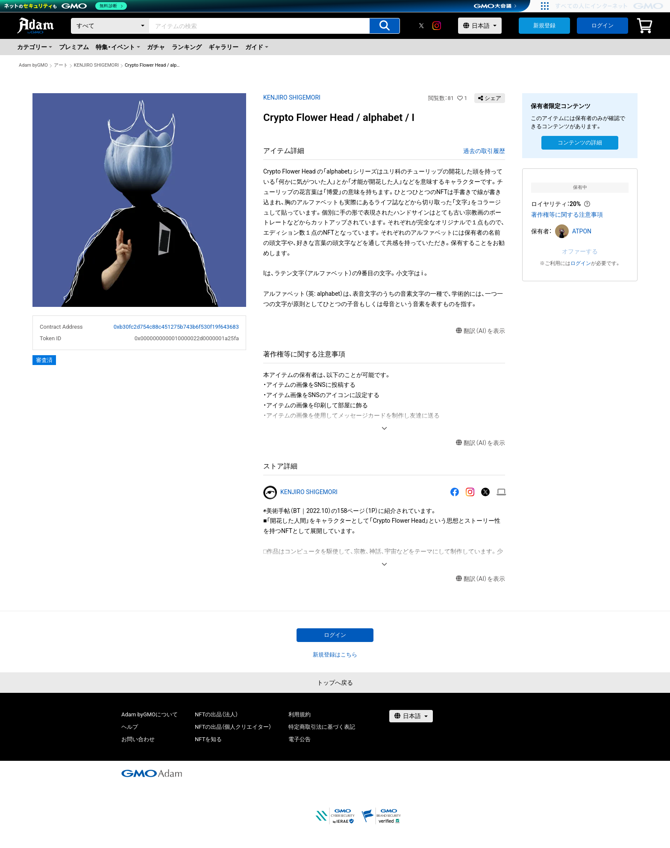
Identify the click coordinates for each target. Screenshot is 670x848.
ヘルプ (129, 727)
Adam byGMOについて (149, 714)
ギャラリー (223, 47)
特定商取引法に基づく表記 (321, 727)
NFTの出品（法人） (216, 714)
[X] (421, 25)
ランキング (187, 47)
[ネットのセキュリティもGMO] (65, 6)
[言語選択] (480, 26)
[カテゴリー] (110, 26)
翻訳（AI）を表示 (480, 331)
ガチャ (156, 47)
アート (61, 65)
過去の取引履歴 (484, 150)
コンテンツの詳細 (580, 142)
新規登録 (544, 25)
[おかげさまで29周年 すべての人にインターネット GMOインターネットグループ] (610, 6)
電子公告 (299, 739)
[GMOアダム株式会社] (151, 773)
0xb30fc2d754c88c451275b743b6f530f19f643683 (176, 327)
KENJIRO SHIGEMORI (96, 65)
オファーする (580, 251)
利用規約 (299, 714)
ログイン (602, 25)
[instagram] (436, 25)
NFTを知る (208, 739)
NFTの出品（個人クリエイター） (233, 727)
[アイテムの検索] (384, 26)
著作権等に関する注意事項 (567, 214)
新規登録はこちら (335, 654)
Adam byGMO (33, 65)
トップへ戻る (335, 682)
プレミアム (74, 47)
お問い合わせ (138, 739)
